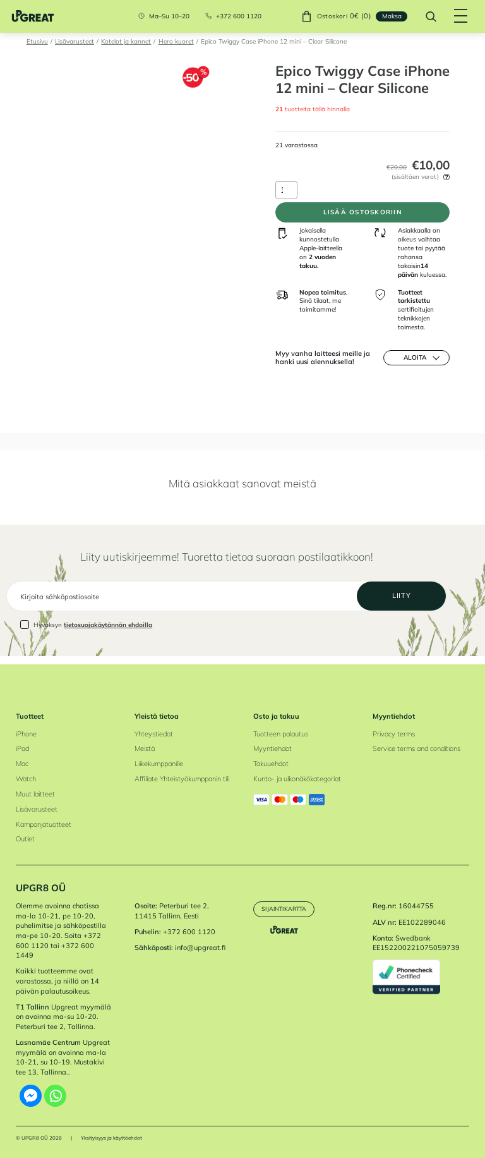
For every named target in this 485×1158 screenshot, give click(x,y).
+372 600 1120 (235, 16)
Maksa (387, 16)
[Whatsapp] (55, 1096)
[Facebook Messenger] (31, 1096)
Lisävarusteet (74, 41)
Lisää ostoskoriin (362, 214)
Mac (22, 763)
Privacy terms (394, 733)
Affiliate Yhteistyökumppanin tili (182, 778)
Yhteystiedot (154, 733)
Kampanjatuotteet (43, 824)
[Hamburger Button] (456, 16)
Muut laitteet (35, 793)
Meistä (145, 749)
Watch (26, 778)
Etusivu (37, 41)
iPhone (26, 733)
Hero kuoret (176, 41)
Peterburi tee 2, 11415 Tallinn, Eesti (172, 911)
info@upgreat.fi (200, 948)
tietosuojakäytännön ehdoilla (108, 633)
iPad (22, 749)
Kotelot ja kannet (126, 41)
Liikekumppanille (159, 763)
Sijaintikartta (287, 909)
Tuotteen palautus (280, 733)
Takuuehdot (271, 763)
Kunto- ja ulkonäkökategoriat (297, 778)
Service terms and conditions (416, 749)
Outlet (25, 839)
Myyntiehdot (272, 749)
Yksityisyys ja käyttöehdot (111, 1137)
